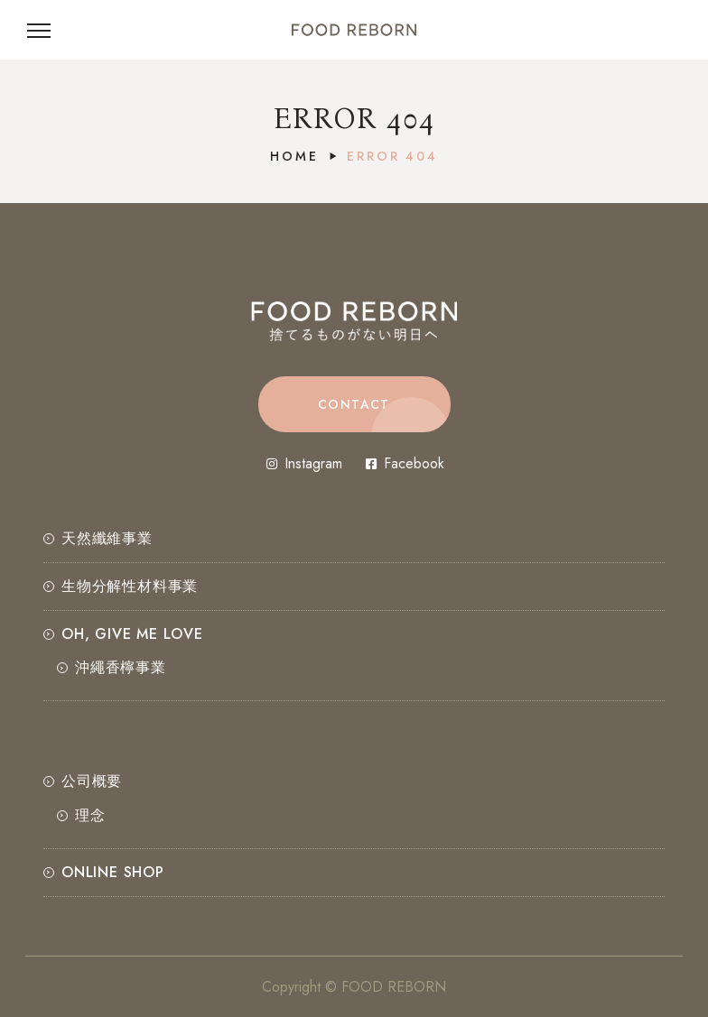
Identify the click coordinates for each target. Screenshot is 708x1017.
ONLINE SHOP (112, 872)
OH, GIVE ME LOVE (132, 634)
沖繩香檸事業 (120, 667)
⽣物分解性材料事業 (129, 586)
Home (294, 156)
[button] (354, 404)
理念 (90, 815)
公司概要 (91, 781)
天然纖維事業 (107, 538)
